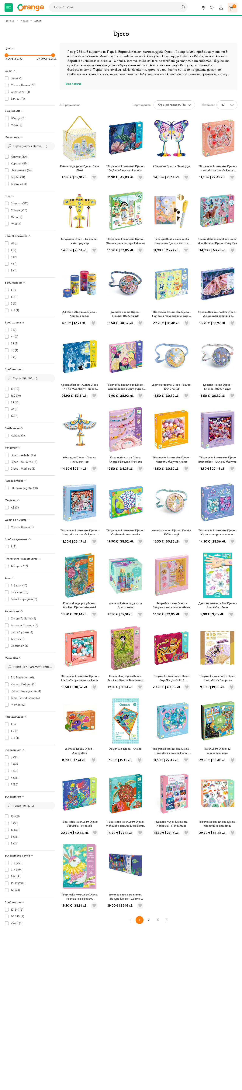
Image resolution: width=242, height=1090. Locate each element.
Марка (24, 21)
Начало (10, 21)
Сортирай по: (142, 105)
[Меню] (9, 7)
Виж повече (73, 84)
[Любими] (212, 7)
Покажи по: (206, 105)
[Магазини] (204, 7)
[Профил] (221, 7)
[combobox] (112, 7)
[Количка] (232, 7)
